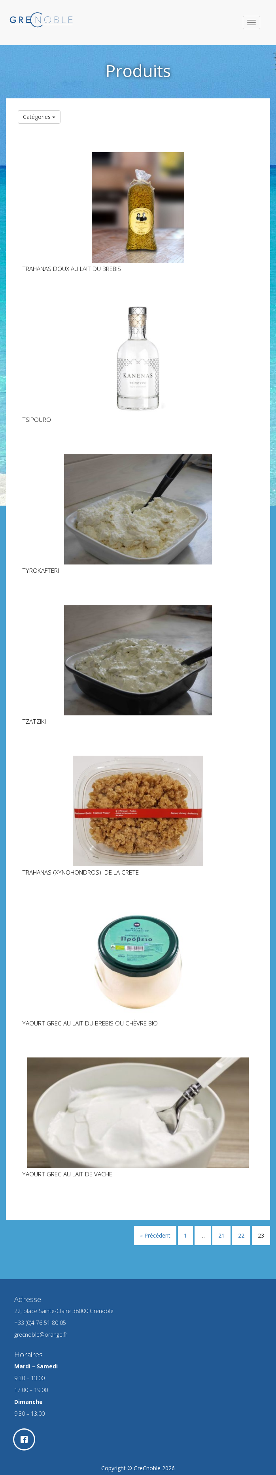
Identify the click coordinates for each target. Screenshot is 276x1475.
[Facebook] (26, 1439)
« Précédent (155, 1235)
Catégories (39, 116)
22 (241, 1235)
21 (221, 1235)
